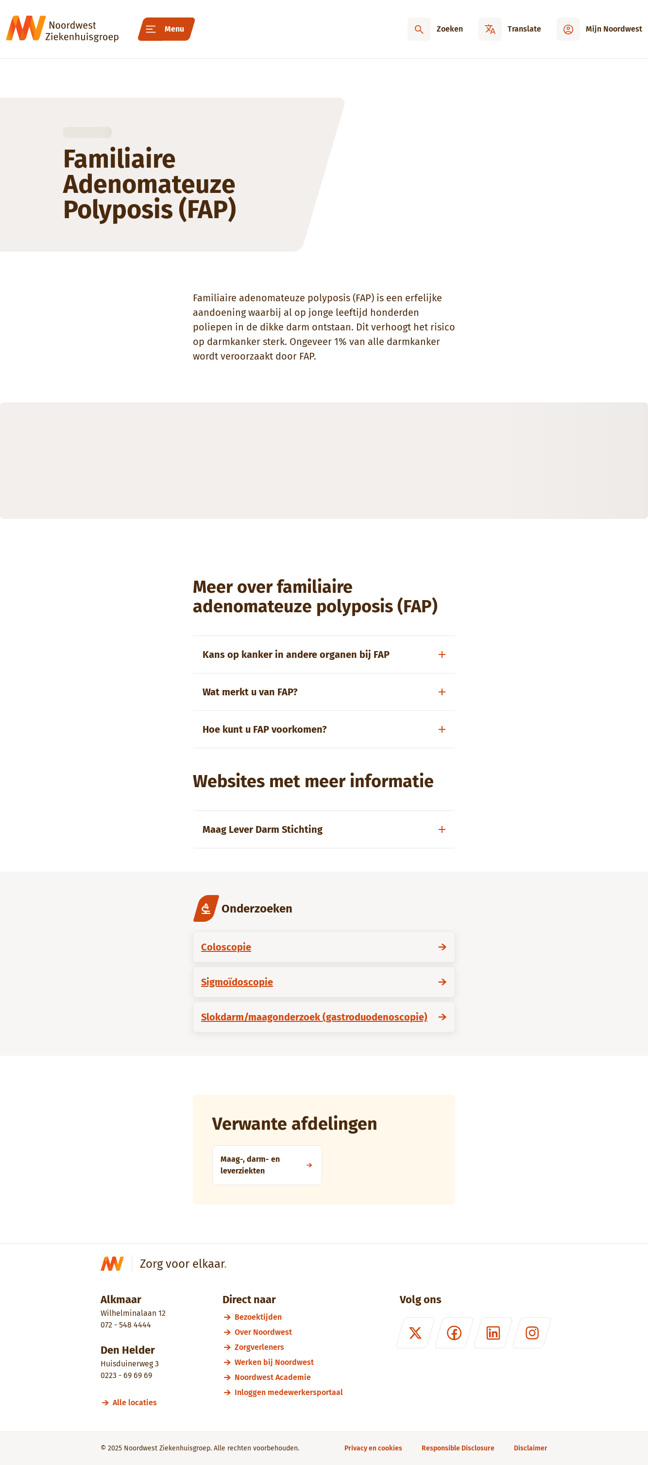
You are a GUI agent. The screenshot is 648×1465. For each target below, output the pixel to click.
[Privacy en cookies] (373, 1448)
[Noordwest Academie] (289, 1377)
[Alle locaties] (139, 1402)
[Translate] (509, 29)
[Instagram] (532, 1332)
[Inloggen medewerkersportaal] (289, 1392)
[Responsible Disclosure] (458, 1448)
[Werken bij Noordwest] (289, 1362)
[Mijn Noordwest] (599, 29)
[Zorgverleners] (289, 1347)
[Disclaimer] (530, 1448)
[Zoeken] (435, 29)
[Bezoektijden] (289, 1317)
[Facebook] (454, 1332)
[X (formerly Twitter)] (415, 1332)
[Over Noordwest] (289, 1332)
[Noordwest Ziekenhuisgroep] (62, 29)
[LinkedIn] (493, 1332)
